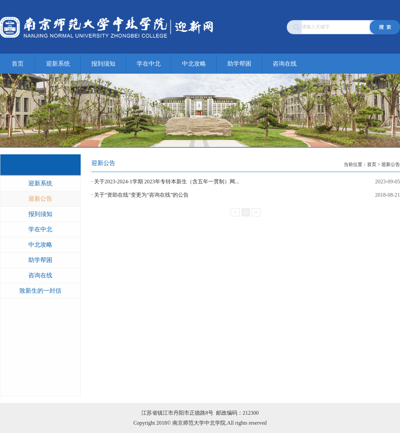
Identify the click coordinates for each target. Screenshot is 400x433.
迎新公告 (40, 198)
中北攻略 (194, 63)
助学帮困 (239, 63)
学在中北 (149, 63)
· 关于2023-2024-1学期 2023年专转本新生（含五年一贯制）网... (245, 181)
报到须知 (103, 63)
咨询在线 (285, 63)
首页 (18, 63)
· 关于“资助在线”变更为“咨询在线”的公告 (245, 195)
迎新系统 (58, 63)
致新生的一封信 (40, 290)
